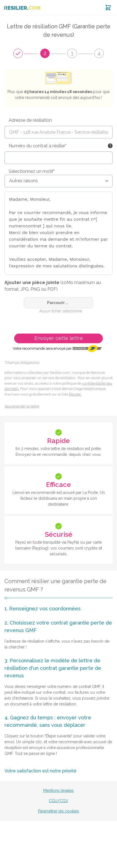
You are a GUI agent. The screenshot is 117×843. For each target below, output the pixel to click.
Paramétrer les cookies (58, 811)
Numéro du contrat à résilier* (38, 145)
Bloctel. (75, 394)
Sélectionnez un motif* (32, 171)
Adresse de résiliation (30, 120)
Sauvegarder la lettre (21, 406)
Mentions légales (58, 790)
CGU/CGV (58, 801)
